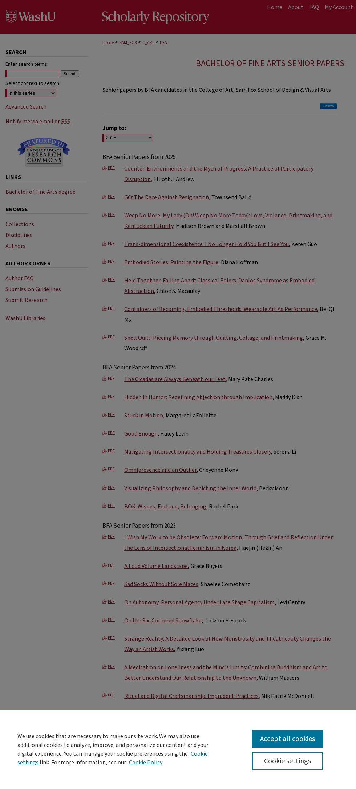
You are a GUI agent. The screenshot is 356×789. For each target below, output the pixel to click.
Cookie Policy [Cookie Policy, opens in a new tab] (145, 762)
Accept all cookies (287, 739)
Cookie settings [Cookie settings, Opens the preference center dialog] (287, 761)
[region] (178, 749)
